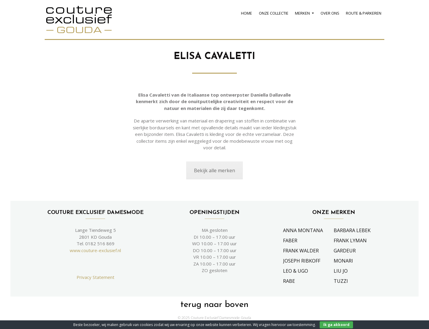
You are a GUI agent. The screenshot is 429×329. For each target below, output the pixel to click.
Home (246, 13)
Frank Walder (301, 250)
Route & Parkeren (363, 13)
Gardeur (345, 250)
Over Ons (330, 13)
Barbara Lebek (352, 230)
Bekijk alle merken (214, 170)
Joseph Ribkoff (301, 260)
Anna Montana (303, 230)
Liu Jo (341, 271)
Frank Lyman (350, 240)
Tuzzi (341, 281)
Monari (343, 260)
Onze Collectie (273, 13)
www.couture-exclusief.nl (95, 250)
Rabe (289, 281)
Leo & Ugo (295, 271)
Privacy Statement (95, 277)
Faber (290, 240)
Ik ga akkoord (336, 324)
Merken (302, 13)
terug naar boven (214, 304)
